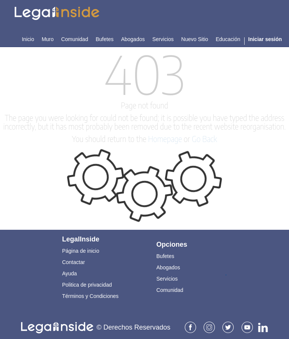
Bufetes (165, 255)
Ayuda (69, 272)
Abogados (168, 266)
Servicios (167, 278)
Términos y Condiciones (90, 295)
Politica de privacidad (87, 284)
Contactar (73, 261)
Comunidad (170, 289)
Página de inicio (80, 250)
